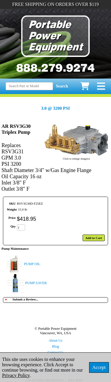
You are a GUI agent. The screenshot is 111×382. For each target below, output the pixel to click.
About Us (55, 340)
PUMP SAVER (36, 283)
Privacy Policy (16, 375)
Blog (55, 346)
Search (62, 86)
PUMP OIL (32, 264)
